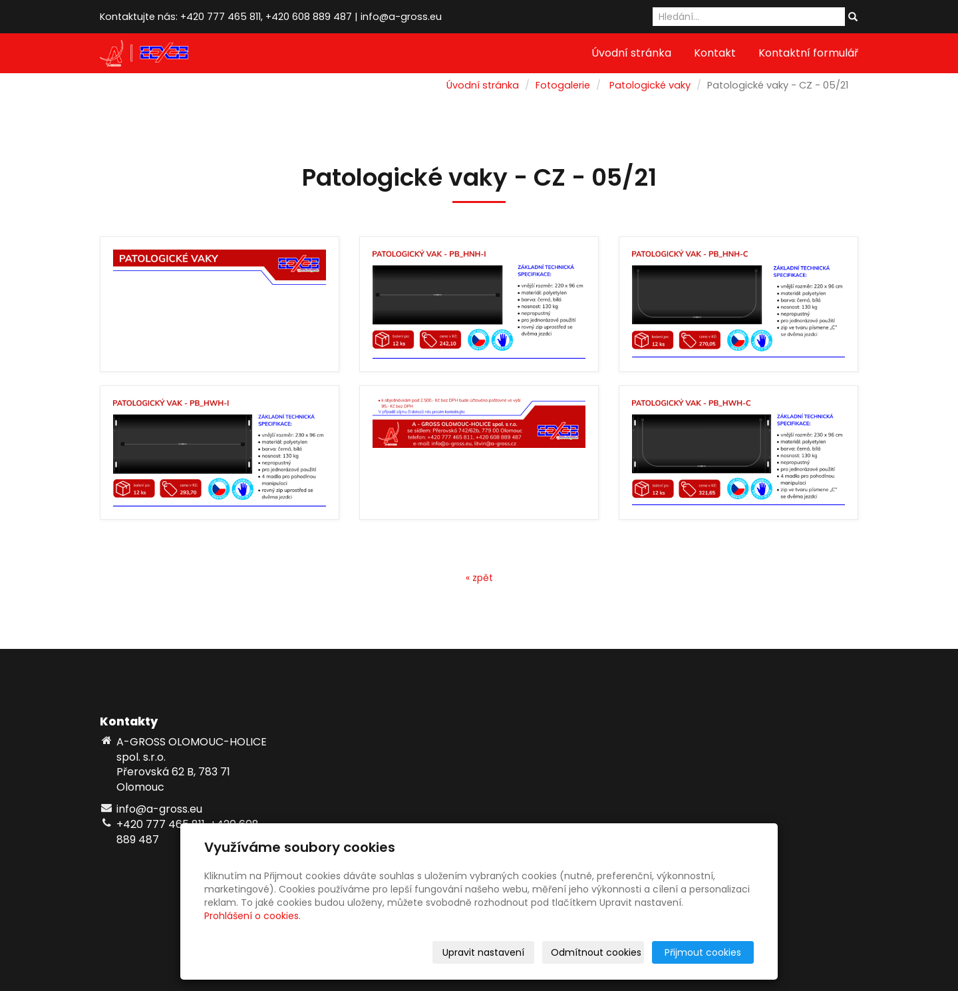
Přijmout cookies (703, 952)
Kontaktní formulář (808, 53)
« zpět (479, 577)
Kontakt (715, 53)
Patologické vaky (650, 85)
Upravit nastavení (483, 952)
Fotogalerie (563, 85)
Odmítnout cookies (596, 952)
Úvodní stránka (631, 53)
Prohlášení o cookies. (252, 915)
